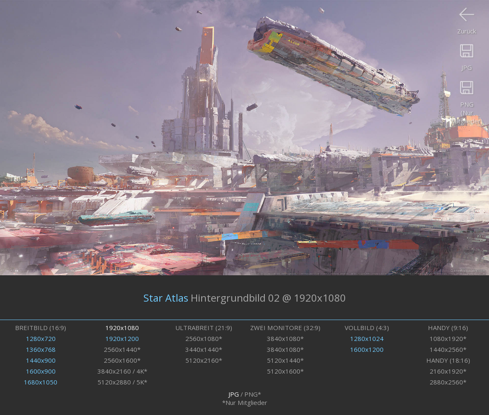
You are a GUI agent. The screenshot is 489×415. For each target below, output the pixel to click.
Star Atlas (165, 297)
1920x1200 (122, 338)
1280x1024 (367, 338)
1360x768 (41, 349)
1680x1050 (40, 382)
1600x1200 (367, 349)
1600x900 (41, 371)
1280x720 (41, 338)
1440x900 (41, 360)
